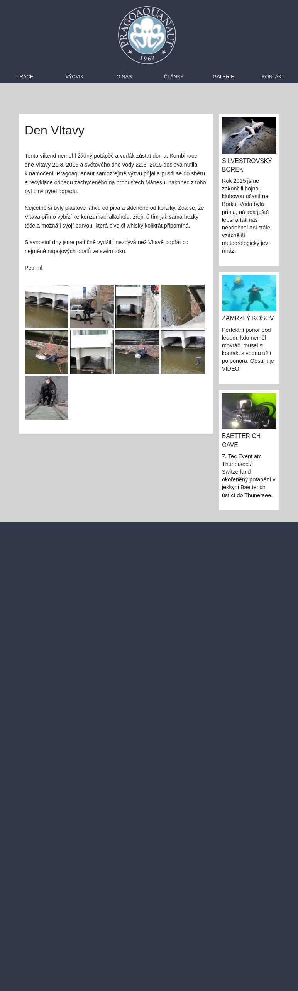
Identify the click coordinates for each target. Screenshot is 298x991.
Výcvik (75, 77)
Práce (24, 77)
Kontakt (273, 77)
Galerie (223, 77)
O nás (124, 77)
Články (174, 77)
